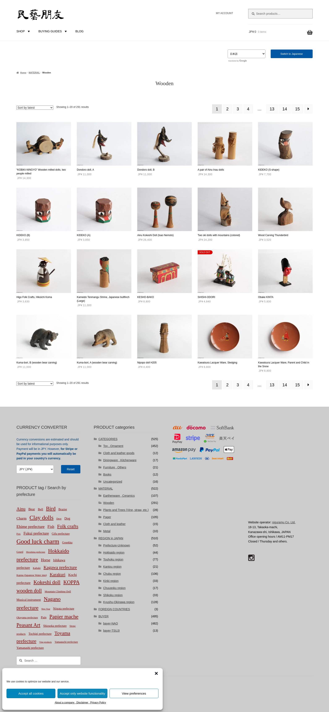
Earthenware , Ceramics (119, 495)
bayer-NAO (110, 623)
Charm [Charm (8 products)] (21, 518)
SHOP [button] (23, 31)
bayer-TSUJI (111, 630)
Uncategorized (112, 481)
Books (107, 474)
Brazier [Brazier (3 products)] (63, 509)
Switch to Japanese (291, 53)
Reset (71, 469)
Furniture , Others (114, 467)
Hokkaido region (113, 552)
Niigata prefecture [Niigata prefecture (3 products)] (63, 608)
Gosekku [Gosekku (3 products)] (67, 542)
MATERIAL (34, 72)
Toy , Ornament (113, 446)
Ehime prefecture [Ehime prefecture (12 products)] (30, 526)
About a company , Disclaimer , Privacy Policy (80, 702)
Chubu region (112, 573)
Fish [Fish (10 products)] (50, 526)
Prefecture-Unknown (116, 545)
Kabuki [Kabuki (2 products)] (36, 568)
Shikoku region (113, 595)
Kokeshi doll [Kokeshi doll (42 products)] (47, 582)
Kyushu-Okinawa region (118, 602)
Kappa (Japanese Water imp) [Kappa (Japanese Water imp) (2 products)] (31, 575)
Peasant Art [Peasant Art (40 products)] (28, 625)
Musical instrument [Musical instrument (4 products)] (28, 599)
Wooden (108, 502)
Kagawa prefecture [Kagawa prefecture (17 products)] (60, 567)
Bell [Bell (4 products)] (40, 509)
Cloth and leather (114, 524)
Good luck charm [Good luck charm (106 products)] (37, 541)
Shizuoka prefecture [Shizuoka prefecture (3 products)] (55, 625)
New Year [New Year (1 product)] (45, 609)
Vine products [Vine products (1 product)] (45, 642)
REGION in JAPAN (110, 538)
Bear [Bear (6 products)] (31, 509)
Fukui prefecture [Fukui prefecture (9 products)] (36, 533)
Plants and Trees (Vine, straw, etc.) (126, 510)
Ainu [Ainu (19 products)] (20, 508)
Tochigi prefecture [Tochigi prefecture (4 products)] (40, 633)
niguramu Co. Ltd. (283, 522)
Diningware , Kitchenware (120, 460)
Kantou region (112, 566)
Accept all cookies (30, 693)
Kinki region (111, 581)
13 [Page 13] (272, 109)
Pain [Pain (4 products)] (44, 617)
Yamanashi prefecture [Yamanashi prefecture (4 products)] (30, 647)
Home (23, 72)
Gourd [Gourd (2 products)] (19, 551)
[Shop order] (34, 108)
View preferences (134, 693)
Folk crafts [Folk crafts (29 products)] (67, 526)
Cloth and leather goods (118, 453)
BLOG (79, 31)
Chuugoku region (114, 588)
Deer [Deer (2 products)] (58, 518)
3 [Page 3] (238, 109)
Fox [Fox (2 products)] (18, 533)
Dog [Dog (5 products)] (67, 518)
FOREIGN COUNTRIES (114, 609)
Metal (106, 531)
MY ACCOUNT (224, 13)
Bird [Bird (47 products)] (50, 509)
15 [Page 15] (297, 109)
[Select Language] (246, 54)
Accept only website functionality (82, 693)
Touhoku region (113, 559)
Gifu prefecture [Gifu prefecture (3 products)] (61, 533)
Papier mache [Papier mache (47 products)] (63, 617)
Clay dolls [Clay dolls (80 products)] (41, 517)
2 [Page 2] (227, 109)
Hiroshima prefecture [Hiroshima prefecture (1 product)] (35, 552)
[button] (156, 673)
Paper (107, 517)
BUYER (103, 616)
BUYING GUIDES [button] (53, 31)
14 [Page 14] (284, 109)
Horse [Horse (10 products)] (45, 560)
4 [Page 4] (248, 109)
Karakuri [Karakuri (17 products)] (57, 574)
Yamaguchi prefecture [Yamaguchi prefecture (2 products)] (66, 641)
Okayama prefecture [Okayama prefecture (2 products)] (27, 617)
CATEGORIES (108, 439)
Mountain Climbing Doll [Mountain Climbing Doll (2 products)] (58, 591)
